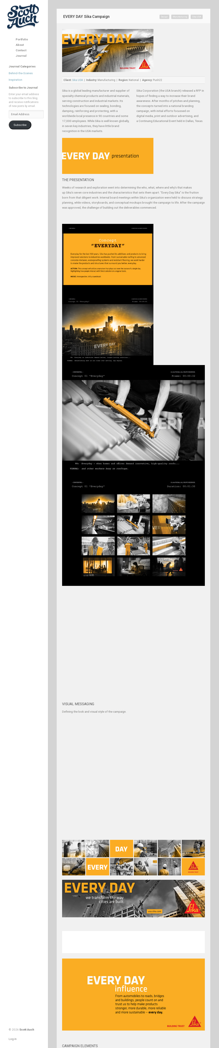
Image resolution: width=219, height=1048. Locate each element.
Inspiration (15, 79)
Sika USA (196, 16)
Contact (21, 50)
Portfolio (22, 39)
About (20, 44)
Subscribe (20, 125)
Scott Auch (23, 16)
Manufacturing (180, 16)
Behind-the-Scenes (21, 73)
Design (164, 16)
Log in (13, 1039)
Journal (21, 55)
